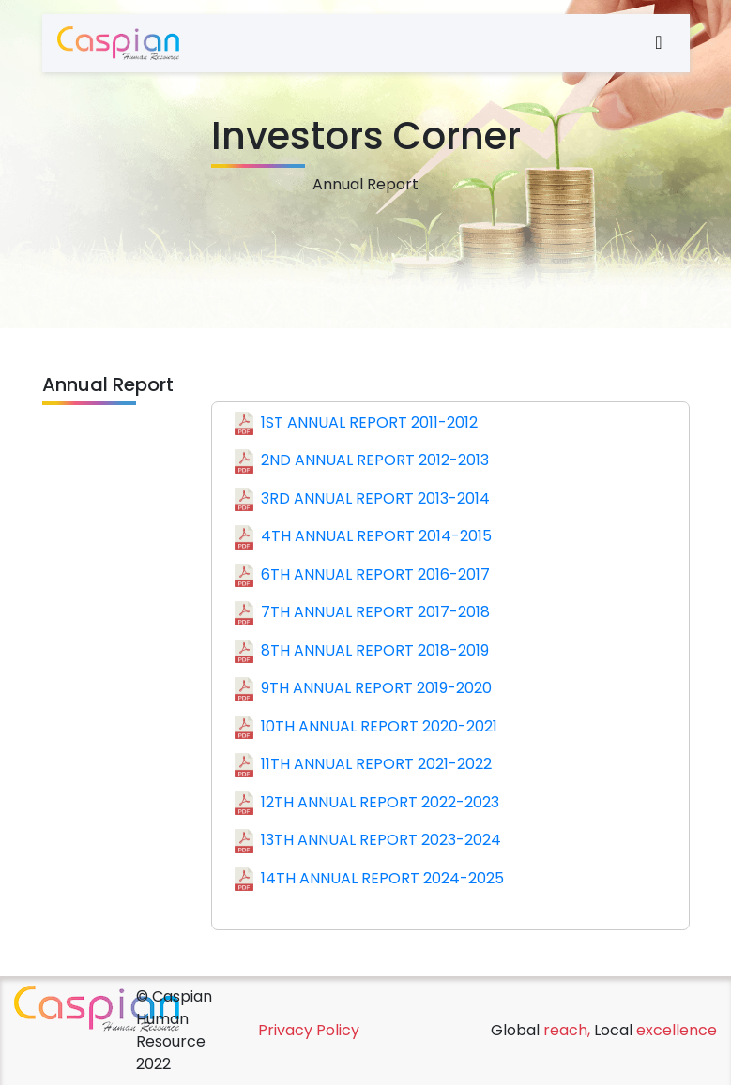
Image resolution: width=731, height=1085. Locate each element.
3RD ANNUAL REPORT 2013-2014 (362, 500)
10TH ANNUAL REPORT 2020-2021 (366, 728)
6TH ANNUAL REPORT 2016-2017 (362, 576)
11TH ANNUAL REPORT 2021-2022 (363, 765)
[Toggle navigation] (642, 43)
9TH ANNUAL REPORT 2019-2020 (363, 689)
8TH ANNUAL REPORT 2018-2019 (362, 652)
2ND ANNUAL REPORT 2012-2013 (362, 461)
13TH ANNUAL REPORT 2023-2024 (368, 841)
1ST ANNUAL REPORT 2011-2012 (356, 424)
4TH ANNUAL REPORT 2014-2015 (363, 537)
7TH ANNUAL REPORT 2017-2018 (362, 613)
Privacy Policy (308, 1030)
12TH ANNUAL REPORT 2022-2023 (367, 803)
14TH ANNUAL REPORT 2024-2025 (369, 879)
